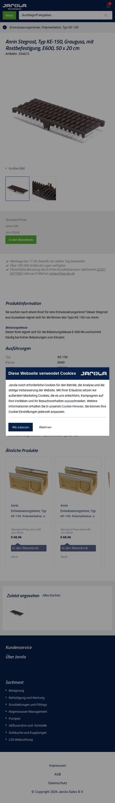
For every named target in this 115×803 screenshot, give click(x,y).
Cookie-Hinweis (72, 406)
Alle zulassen (20, 427)
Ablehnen (45, 427)
